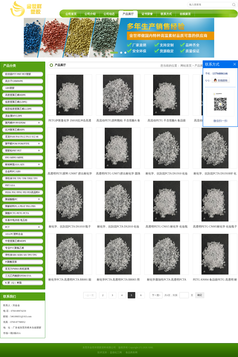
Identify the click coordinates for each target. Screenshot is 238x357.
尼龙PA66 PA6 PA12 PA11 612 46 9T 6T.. (21, 137)
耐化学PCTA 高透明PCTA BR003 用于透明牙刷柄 (118, 280)
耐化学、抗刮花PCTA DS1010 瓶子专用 (70, 227)
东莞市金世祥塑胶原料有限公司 (99, 347)
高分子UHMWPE (14, 81)
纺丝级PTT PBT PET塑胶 (18, 74)
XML (151, 347)
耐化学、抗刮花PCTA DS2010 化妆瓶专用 (118, 227)
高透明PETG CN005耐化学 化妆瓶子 (215, 226)
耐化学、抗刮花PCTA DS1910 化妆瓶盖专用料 (167, 174)
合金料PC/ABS (12, 171)
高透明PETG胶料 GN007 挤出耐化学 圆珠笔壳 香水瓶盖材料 (70, 174)
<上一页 (89, 295)
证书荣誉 (147, 14)
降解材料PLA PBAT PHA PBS (20, 206)
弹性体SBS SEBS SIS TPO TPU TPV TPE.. (21, 255)
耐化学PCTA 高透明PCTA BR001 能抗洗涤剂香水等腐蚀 (69, 280)
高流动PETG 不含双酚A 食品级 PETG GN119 (166, 121)
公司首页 (71, 14)
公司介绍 (90, 14)
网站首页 (186, 65)
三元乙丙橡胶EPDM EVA (18, 275)
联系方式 (166, 14)
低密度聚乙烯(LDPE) (16, 102)
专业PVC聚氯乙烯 (14, 248)
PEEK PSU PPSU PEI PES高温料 (21, 192)
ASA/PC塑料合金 (14, 234)
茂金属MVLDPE (13, 115)
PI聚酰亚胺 (11, 261)
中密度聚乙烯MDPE (15, 241)
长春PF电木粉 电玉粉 (16, 220)
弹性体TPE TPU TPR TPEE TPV (21, 178)
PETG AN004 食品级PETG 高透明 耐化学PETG (215, 280)
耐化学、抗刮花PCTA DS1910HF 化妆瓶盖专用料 (215, 174)
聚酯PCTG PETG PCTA (17, 213)
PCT (7, 227)
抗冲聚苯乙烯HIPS (15, 129)
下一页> (156, 295)
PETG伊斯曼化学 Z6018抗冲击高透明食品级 (69, 121)
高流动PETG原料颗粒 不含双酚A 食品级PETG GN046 (118, 121)
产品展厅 (128, 14)
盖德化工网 (116, 352)
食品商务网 (131, 352)
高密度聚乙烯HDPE (15, 95)
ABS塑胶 (9, 88)
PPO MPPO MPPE (14, 157)
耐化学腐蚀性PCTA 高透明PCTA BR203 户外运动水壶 (166, 280)
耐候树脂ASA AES (14, 164)
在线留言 (185, 14)
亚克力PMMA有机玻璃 (17, 268)
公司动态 (109, 14)
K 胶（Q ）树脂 (13, 282)
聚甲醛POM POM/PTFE (17, 143)
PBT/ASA (10, 185)
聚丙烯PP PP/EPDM (15, 122)
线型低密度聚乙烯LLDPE (18, 108)
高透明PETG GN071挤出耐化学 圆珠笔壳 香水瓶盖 (118, 174)
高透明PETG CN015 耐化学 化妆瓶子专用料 (167, 227)
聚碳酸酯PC (11, 199)
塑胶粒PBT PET (13, 150)
